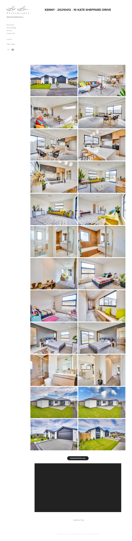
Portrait (9, 30)
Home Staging (11, 28)
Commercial (11, 33)
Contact (9, 39)
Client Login (11, 44)
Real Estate (10, 25)
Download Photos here (78, 458)
